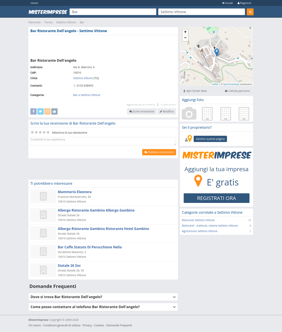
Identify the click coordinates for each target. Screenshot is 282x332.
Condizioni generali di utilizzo (61, 325)
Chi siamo (34, 325)
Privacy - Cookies (93, 325)
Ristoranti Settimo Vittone (198, 220)
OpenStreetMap (231, 84)
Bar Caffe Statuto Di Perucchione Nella (90, 247)
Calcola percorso (237, 91)
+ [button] (185, 32)
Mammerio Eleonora (75, 192)
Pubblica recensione (159, 152)
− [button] (185, 38)
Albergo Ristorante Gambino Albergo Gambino (96, 210)
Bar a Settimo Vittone (86, 95)
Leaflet (215, 84)
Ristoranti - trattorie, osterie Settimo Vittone (210, 225)
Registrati (244, 3)
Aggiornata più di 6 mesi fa (141, 104)
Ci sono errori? (168, 104)
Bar (82, 22)
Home (34, 3)
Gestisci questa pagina (210, 139)
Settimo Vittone (66, 22)
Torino (48, 22)
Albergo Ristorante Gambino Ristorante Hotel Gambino (103, 228)
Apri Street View (195, 91)
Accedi (227, 3)
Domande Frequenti (119, 325)
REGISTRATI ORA (216, 198)
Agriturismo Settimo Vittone (199, 231)
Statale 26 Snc (69, 265)
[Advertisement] (103, 46)
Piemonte (34, 22)
